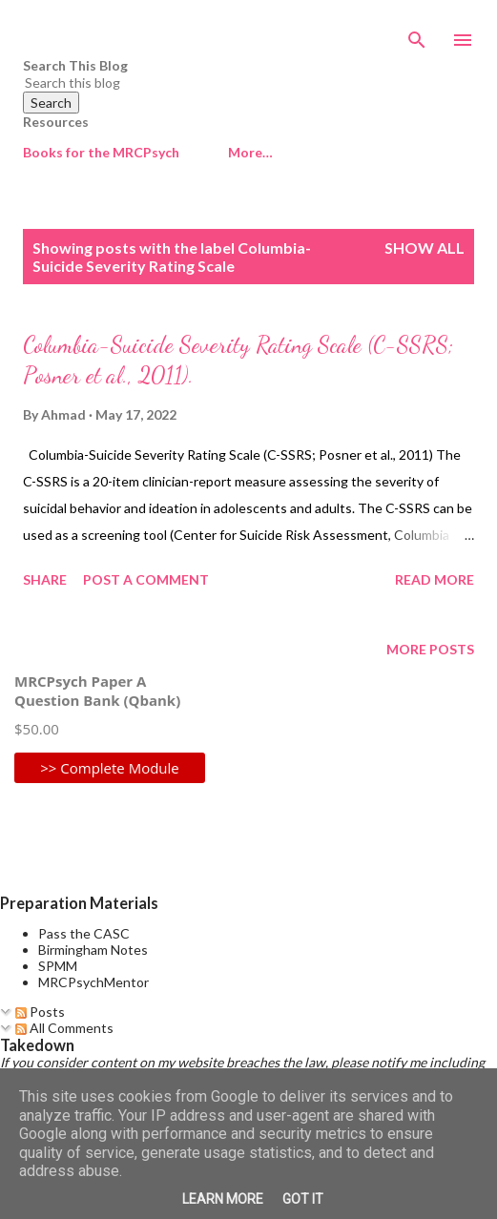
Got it (302, 1199)
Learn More (222, 1199)
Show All (424, 247)
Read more (434, 579)
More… (250, 152)
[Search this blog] (225, 82)
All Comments (64, 1028)
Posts (40, 1011)
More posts (430, 649)
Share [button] (45, 579)
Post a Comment (146, 579)
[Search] (416, 34)
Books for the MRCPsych (101, 152)
